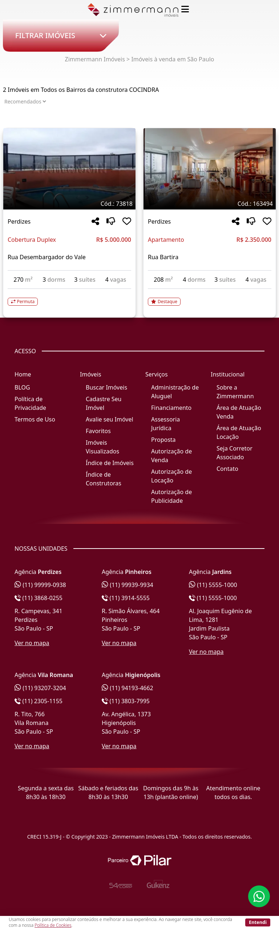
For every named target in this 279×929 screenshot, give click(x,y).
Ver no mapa (32, 643)
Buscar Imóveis (106, 387)
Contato (227, 469)
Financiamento (171, 408)
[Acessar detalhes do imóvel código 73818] (69, 297)
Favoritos (98, 431)
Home (23, 374)
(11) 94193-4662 (127, 688)
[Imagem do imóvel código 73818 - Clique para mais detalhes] (69, 168)
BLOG (22, 387)
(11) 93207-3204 (40, 688)
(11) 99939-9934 (127, 585)
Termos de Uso (35, 419)
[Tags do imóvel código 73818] (69, 203)
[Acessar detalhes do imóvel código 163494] (209, 297)
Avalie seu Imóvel (109, 419)
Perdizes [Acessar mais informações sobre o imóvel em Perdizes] (19, 221)
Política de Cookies (53, 925)
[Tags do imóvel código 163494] (209, 203)
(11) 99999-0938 (40, 585)
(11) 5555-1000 (213, 585)
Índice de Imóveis (110, 463)
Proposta (163, 440)
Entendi (258, 922)
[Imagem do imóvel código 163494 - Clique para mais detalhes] (209, 168)
